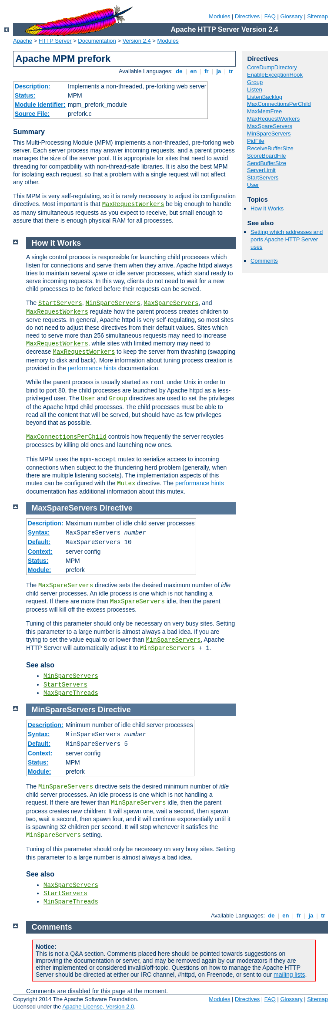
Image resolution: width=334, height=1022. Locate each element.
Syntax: (39, 532)
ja (219, 71)
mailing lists (289, 974)
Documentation (97, 40)
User (253, 185)
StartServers (262, 177)
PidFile (255, 141)
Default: (39, 541)
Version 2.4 (137, 40)
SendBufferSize (266, 163)
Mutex (126, 483)
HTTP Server (55, 40)
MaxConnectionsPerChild (279, 104)
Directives (247, 16)
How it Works (267, 208)
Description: (32, 86)
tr (231, 71)
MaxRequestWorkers (133, 204)
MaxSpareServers (269, 126)
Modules (219, 16)
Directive (116, 508)
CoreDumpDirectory (272, 67)
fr (206, 71)
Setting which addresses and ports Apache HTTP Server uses (286, 239)
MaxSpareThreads (70, 693)
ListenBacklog (264, 97)
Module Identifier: (40, 104)
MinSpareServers (269, 133)
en (193, 71)
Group (255, 82)
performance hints (92, 368)
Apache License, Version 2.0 (98, 1006)
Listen (254, 89)
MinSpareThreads (70, 901)
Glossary (291, 16)
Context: (40, 551)
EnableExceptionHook (275, 74)
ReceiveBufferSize (270, 148)
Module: (39, 569)
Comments (264, 260)
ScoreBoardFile (266, 155)
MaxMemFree (264, 111)
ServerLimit (261, 170)
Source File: (32, 113)
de (179, 71)
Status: (25, 95)
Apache (22, 40)
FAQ (270, 16)
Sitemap (317, 16)
